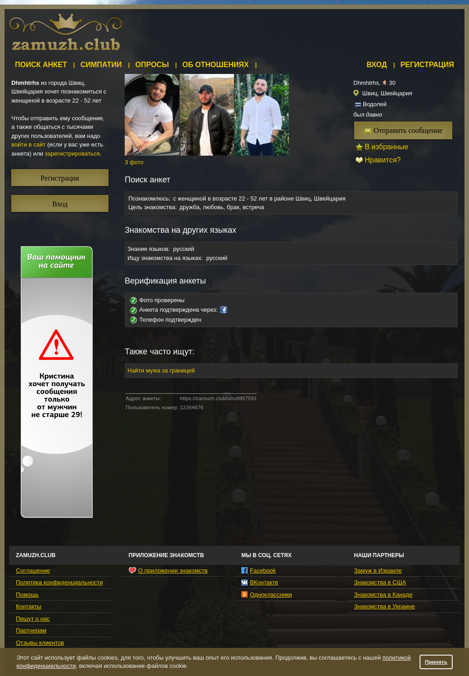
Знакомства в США (380, 582)
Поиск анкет (41, 65)
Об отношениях (215, 65)
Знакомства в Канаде (383, 594)
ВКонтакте (259, 582)
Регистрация (427, 65)
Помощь (27, 594)
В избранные (386, 147)
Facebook (258, 570)
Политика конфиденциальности (59, 582)
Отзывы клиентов (40, 642)
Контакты (28, 606)
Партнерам (31, 630)
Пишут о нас (33, 618)
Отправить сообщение (403, 130)
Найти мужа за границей (161, 370)
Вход (376, 65)
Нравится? (383, 160)
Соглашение (33, 570)
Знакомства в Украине (384, 606)
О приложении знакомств (168, 570)
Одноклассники (266, 594)
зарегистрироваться (72, 153)
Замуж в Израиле (378, 570)
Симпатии (101, 65)
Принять (436, 662)
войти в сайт (28, 144)
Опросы (152, 65)
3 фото (134, 162)
